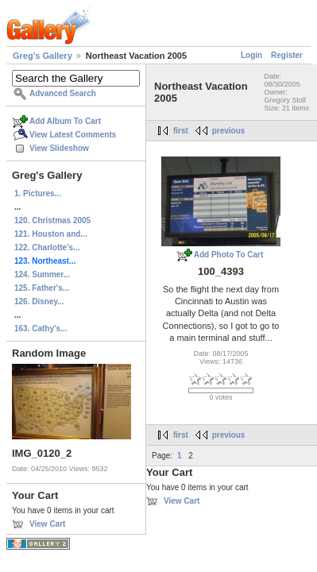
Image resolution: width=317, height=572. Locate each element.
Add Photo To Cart (229, 254)
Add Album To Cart (65, 121)
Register (287, 55)
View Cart (47, 524)
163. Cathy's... (40, 328)
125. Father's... (41, 288)
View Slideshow (59, 148)
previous (228, 130)
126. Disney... (39, 301)
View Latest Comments (72, 134)
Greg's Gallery (42, 55)
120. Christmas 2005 (52, 220)
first (180, 130)
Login (251, 55)
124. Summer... (42, 274)
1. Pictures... (37, 193)
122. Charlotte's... (46, 247)
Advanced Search (62, 93)
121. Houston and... (50, 234)
